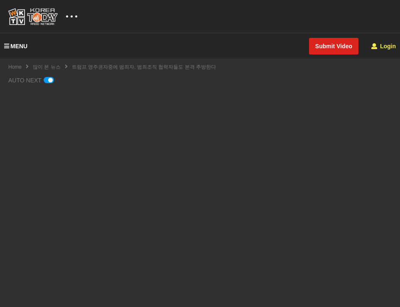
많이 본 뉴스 (47, 67)
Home (15, 67)
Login (383, 46)
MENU (15, 46)
